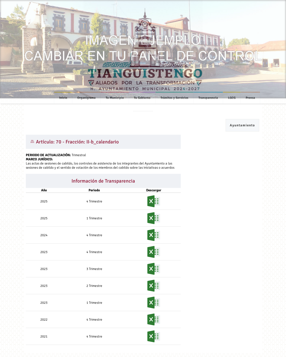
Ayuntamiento (242, 125)
